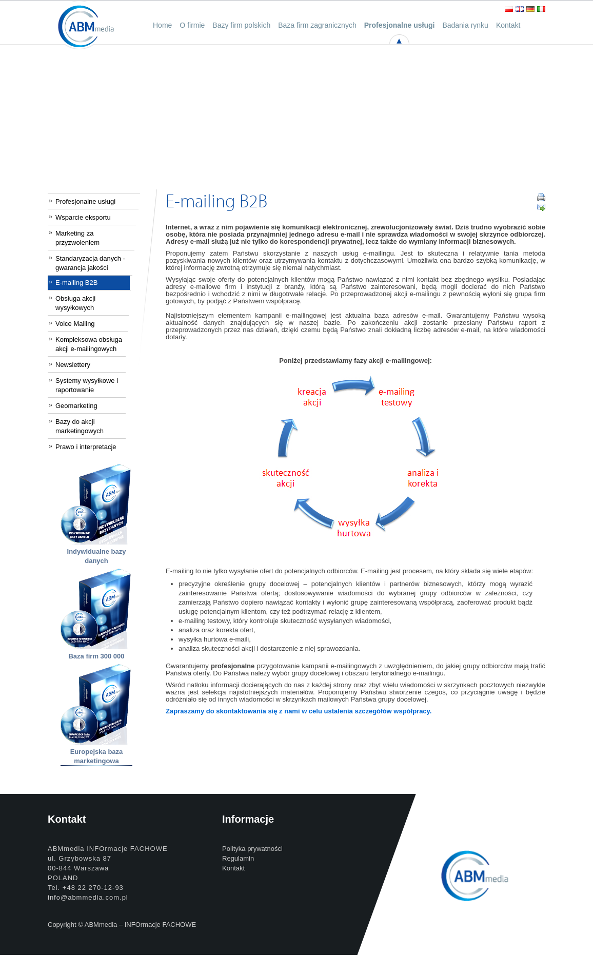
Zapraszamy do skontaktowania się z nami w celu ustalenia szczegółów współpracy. (298, 711)
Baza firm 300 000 (96, 656)
